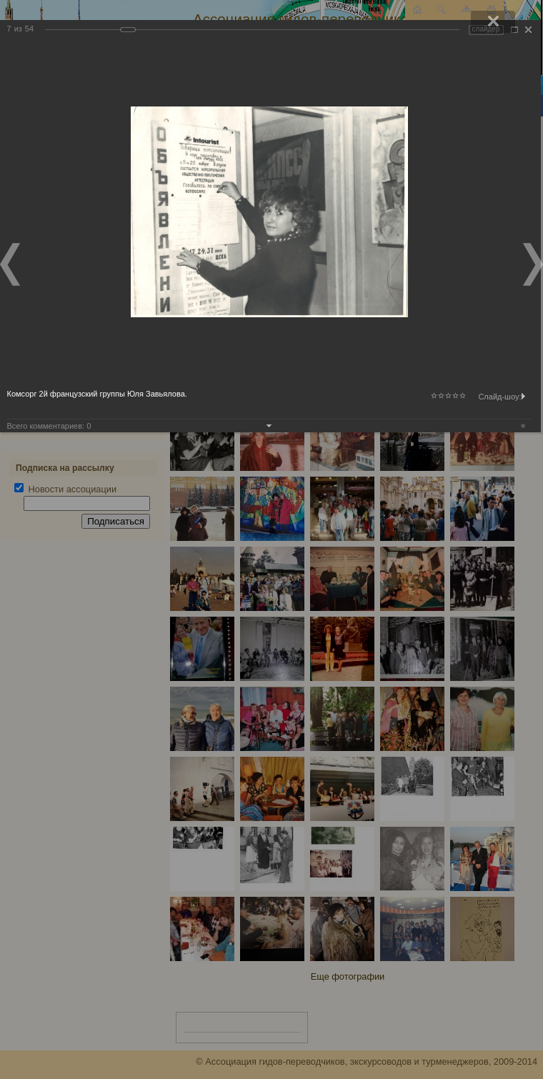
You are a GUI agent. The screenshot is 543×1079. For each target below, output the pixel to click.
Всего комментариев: (49, 426)
